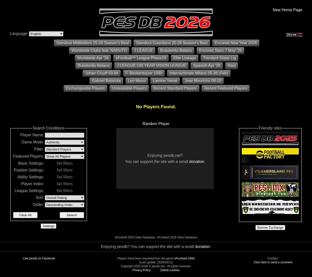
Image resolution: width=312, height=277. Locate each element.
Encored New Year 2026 (236, 43)
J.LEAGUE (143, 50)
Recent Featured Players (225, 88)
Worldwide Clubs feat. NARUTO (99, 50)
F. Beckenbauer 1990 (144, 73)
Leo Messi (137, 81)
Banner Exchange (270, 227)
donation (196, 162)
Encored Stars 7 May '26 (220, 50)
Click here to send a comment (273, 262)
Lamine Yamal (165, 81)
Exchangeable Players (85, 88)
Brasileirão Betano (176, 50)
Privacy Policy (141, 270)
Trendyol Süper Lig (219, 58)
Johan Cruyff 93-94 (101, 73)
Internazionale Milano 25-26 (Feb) (198, 73)
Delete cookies (170, 270)
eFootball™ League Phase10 (141, 58)
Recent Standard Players (175, 88)
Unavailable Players (129, 88)
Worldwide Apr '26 (92, 58)
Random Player (156, 124)
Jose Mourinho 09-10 (203, 81)
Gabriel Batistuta (106, 81)
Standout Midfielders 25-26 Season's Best (92, 43)
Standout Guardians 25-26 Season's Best (172, 43)
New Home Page (287, 10)
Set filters (64, 163)
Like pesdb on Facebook (39, 258)
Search (72, 215)
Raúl (232, 66)
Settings (48, 226)
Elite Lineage (184, 58)
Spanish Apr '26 (206, 66)
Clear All (25, 215)
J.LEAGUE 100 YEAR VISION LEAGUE (151, 66)
